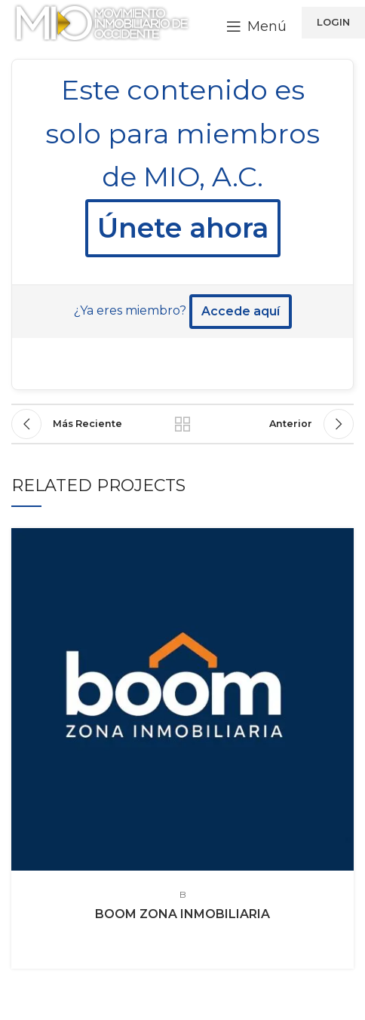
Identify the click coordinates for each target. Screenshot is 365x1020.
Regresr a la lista (183, 424)
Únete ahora (182, 227)
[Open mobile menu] (256, 26)
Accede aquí (240, 311)
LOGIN (333, 22)
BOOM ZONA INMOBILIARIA (182, 914)
